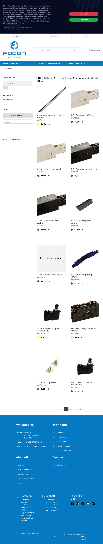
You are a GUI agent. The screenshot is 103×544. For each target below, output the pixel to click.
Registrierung (61, 441)
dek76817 (41, 277)
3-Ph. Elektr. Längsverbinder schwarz (83, 329)
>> (80, 409)
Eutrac (9, 69)
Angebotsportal (76, 63)
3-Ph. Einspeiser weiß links (83, 115)
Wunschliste (54, 36)
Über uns (21, 465)
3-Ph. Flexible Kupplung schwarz (81, 275)
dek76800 (75, 118)
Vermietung (23, 474)
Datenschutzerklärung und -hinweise (17, 27)
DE (86, 36)
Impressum (22, 483)
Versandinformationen (27, 478)
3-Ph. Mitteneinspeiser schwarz (81, 221)
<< (56, 409)
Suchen (72, 50)
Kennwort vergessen (64, 450)
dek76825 (75, 279)
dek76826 (41, 333)
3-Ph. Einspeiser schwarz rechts (48, 221)
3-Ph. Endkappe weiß (47, 382)
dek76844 (75, 387)
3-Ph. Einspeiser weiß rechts (50, 169)
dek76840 (41, 385)
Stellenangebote (25, 469)
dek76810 (74, 172)
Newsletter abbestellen (65, 446)
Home (42, 63)
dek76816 (74, 226)
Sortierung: (66, 78)
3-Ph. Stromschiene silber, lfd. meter (51, 116)
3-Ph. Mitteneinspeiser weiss (50, 274)
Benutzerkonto (62, 437)
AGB (17, 533)
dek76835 (75, 333)
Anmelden (20, 36)
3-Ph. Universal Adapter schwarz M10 (48, 329)
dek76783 (41, 120)
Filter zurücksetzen (18, 115)
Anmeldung (60, 432)
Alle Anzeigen (8, 100)
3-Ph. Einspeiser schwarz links (84, 169)
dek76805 (41, 172)
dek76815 (41, 226)
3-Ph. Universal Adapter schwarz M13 (81, 383)
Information (55, 63)
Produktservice (62, 465)
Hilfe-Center (25, 533)
